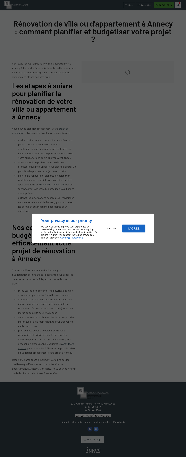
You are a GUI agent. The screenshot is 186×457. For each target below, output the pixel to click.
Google (64, 237)
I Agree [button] (134, 228)
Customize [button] (112, 228)
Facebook (76, 237)
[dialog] (93, 229)
